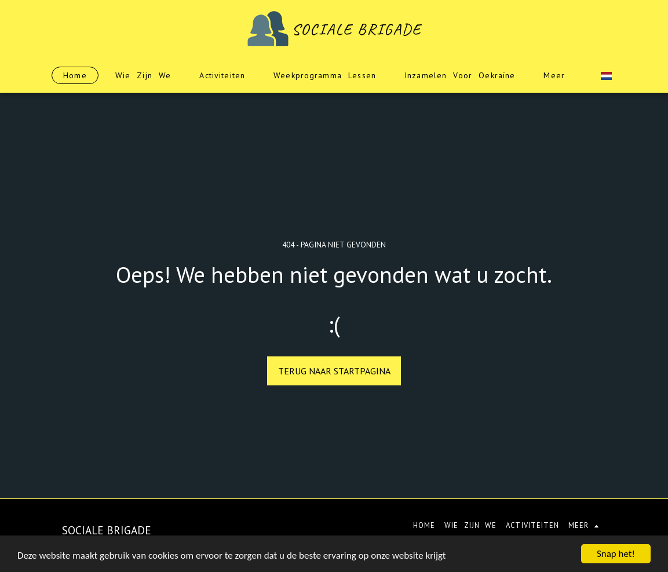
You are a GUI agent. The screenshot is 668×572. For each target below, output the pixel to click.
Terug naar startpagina (334, 371)
